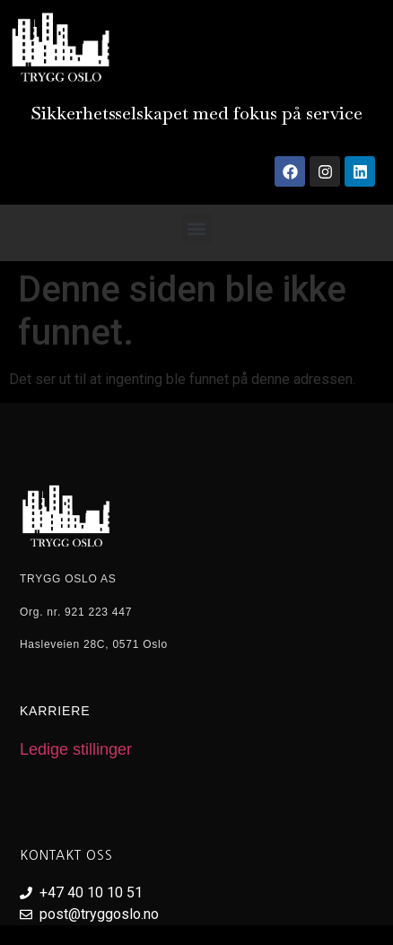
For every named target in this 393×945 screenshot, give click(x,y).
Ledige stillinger (76, 749)
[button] (197, 228)
